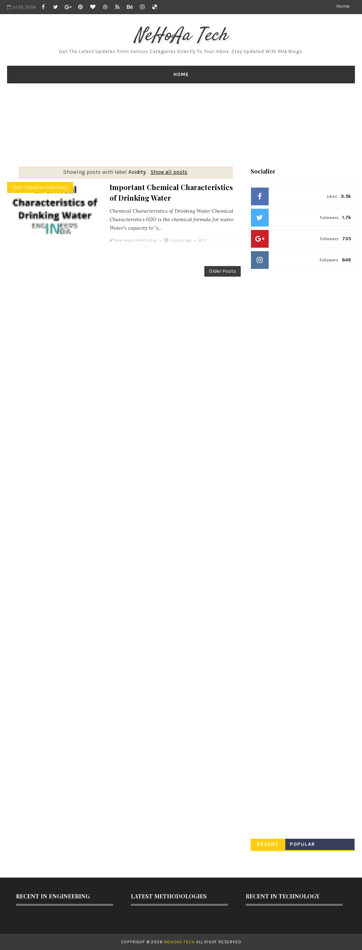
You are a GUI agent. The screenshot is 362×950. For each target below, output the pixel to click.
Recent (268, 844)
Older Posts (222, 271)
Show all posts (169, 172)
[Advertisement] (181, 125)
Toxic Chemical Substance (40, 187)
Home (342, 6)
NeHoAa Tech (181, 36)
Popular (302, 844)
